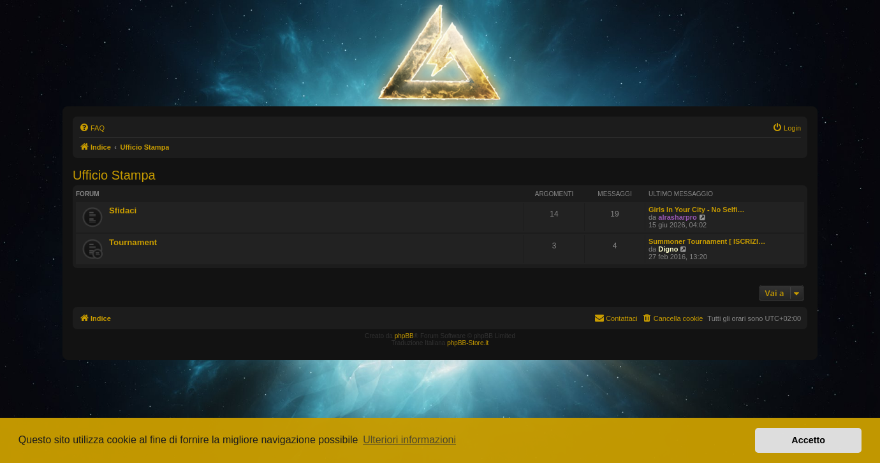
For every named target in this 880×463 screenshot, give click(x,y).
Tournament (133, 242)
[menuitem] (92, 128)
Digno (668, 249)
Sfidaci (122, 210)
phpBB (404, 335)
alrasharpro (677, 217)
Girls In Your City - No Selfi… (697, 209)
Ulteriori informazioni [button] (409, 439)
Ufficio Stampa (114, 175)
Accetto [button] (808, 440)
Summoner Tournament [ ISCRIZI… (707, 241)
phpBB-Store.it (467, 342)
